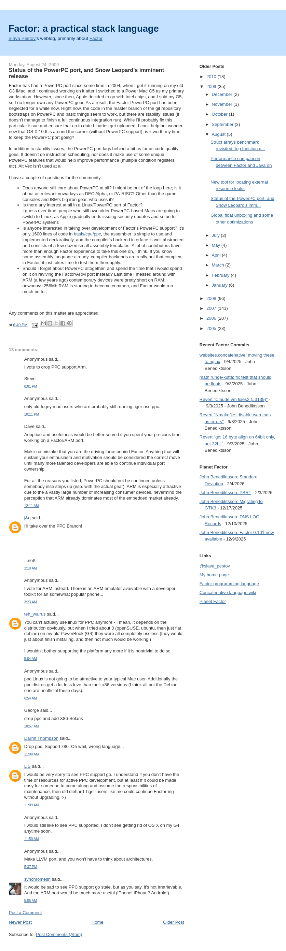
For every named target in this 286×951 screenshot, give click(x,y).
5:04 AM (30, 659)
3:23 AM (30, 602)
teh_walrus (35, 614)
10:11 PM (31, 414)
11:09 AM (31, 805)
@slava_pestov (215, 565)
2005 (212, 328)
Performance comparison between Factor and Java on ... (241, 165)
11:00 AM (31, 754)
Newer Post (20, 922)
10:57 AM (31, 726)
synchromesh (37, 879)
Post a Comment (25, 912)
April (217, 255)
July (216, 235)
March (219, 265)
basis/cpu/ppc (87, 233)
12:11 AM (31, 506)
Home (98, 922)
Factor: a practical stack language (84, 28)
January (220, 285)
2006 (212, 318)
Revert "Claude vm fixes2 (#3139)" (234, 399)
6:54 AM (30, 698)
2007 (212, 308)
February (221, 275)
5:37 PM (30, 867)
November (223, 104)
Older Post (173, 922)
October (220, 114)
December (223, 94)
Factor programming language (229, 583)
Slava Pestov (22, 38)
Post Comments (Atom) (59, 934)
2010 (212, 76)
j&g (27, 517)
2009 (212, 86)
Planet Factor (213, 601)
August (219, 134)
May (216, 245)
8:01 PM (30, 386)
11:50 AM (31, 839)
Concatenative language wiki (228, 592)
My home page (214, 574)
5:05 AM (30, 901)
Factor (96, 38)
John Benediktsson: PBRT (225, 492)
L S (27, 766)
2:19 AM (30, 568)
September (223, 124)
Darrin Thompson (41, 738)
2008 (212, 298)
